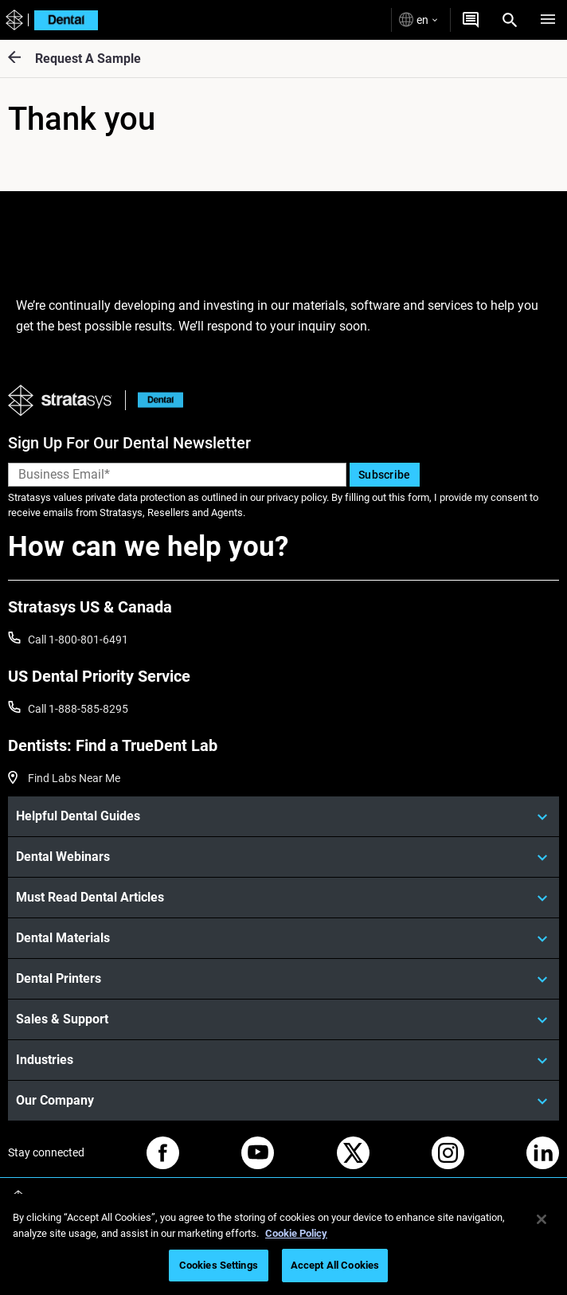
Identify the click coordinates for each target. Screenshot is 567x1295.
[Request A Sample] (21, 58)
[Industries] (283, 1060)
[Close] (541, 1219)
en (418, 19)
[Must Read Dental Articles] (283, 897)
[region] (283, 1244)
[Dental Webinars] (283, 857)
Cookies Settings (218, 1265)
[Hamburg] (548, 20)
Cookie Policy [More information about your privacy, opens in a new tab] (296, 1233)
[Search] (510, 20)
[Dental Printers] (283, 979)
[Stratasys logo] (12, 20)
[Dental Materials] (283, 938)
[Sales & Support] (283, 1019)
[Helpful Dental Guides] (283, 816)
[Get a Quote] (471, 20)
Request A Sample (88, 58)
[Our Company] (283, 1101)
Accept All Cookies (335, 1265)
